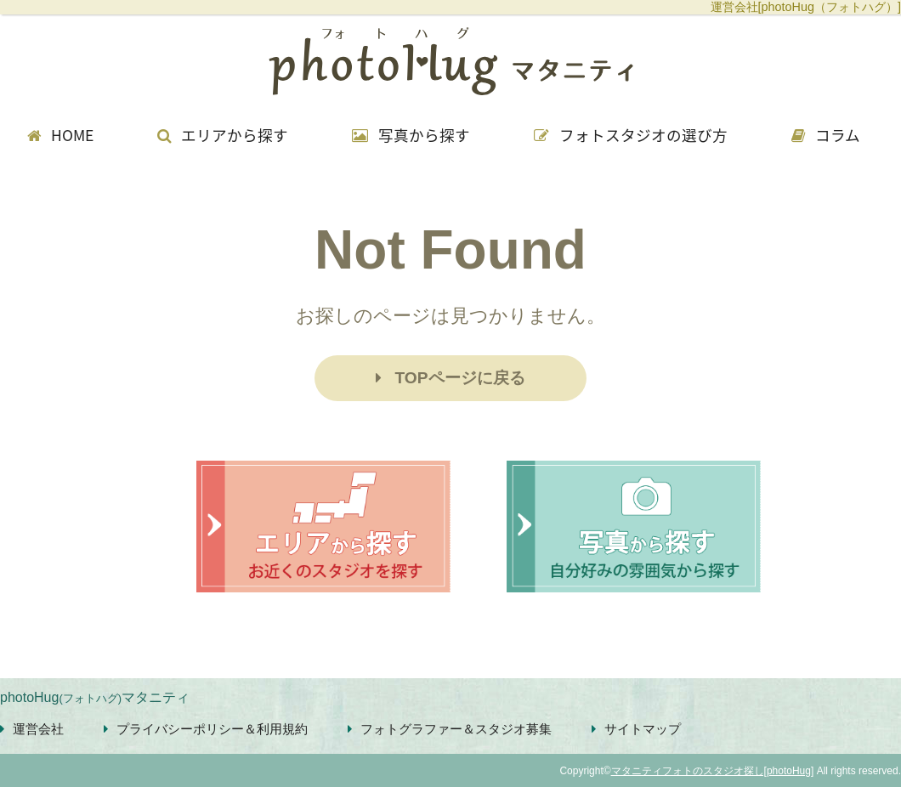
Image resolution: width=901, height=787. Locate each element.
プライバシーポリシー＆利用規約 (206, 729)
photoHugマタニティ (95, 697)
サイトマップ (636, 729)
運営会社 (32, 729)
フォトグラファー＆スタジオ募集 (450, 729)
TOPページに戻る (450, 378)
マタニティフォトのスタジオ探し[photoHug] (712, 771)
